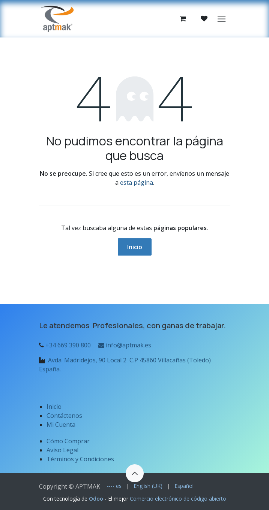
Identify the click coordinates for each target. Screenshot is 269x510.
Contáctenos (64, 415)
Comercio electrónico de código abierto (178, 498)
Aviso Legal (63, 450)
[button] (135, 473)
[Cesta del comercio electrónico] (183, 18)
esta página (136, 182)
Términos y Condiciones (80, 459)
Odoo (97, 498)
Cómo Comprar (68, 441)
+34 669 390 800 (68, 345)
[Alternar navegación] (221, 19)
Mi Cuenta (61, 424)
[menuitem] (114, 486)
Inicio (134, 247)
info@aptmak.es (124, 345)
